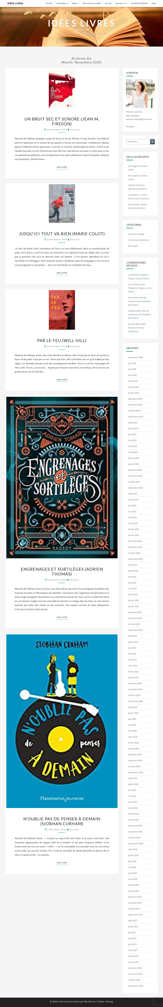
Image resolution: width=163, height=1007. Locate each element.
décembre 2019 (135, 754)
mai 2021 (132, 653)
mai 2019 (132, 796)
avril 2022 (132, 588)
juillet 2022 (133, 570)
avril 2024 (132, 446)
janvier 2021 (133, 677)
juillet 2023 (133, 499)
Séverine (75, 129)
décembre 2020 (135, 683)
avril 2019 (132, 802)
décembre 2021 (135, 612)
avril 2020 (132, 730)
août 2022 (132, 564)
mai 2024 (132, 440)
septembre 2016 (135, 985)
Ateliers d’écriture (139, 3)
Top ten (108, 3)
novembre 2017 (135, 902)
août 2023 (132, 493)
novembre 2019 (135, 760)
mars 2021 (133, 665)
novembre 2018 (135, 831)
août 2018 (132, 849)
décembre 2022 (135, 541)
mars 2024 (133, 452)
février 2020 (133, 742)
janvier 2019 (133, 819)
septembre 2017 (135, 914)
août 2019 (132, 778)
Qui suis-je (120, 3)
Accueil (49, 3)
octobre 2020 (134, 695)
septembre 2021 (135, 630)
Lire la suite (63, 167)
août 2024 (132, 422)
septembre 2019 (135, 772)
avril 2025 (132, 375)
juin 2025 (132, 363)
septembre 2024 (135, 416)
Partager (130, 126)
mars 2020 (133, 736)
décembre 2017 (135, 896)
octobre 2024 (134, 410)
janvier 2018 (133, 891)
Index (74, 3)
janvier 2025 (133, 393)
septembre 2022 (135, 559)
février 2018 (133, 885)
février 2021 (133, 671)
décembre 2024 (135, 398)
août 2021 (132, 636)
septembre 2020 (135, 701)
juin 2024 (132, 434)
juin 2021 (132, 647)
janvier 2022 (133, 606)
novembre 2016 (135, 974)
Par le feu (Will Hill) (62, 340)
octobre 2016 (134, 979)
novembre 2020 (135, 689)
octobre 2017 (134, 908)
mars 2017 (133, 950)
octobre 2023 (134, 481)
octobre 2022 (134, 553)
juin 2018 (132, 861)
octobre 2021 (134, 624)
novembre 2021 (135, 618)
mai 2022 (132, 582)
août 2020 (132, 707)
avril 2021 (132, 659)
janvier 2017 (133, 962)
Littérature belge (136, 234)
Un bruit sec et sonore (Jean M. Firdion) (61, 121)
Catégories (61, 3)
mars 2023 (133, 523)
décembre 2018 (135, 825)
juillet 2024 (133, 428)
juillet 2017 (133, 926)
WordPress (89, 1001)
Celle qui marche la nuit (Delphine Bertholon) (139, 301)
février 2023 (133, 529)
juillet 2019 (133, 784)
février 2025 (133, 387)
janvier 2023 (133, 535)
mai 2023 (132, 511)
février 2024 (133, 458)
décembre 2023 (135, 470)
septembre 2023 (135, 487)
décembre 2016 (135, 968)
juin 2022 (132, 576)
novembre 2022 (135, 547)
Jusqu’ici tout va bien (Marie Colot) (62, 233)
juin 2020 (132, 719)
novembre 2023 (135, 475)
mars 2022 (133, 594)
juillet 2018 (133, 855)
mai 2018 (132, 867)
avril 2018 (132, 873)
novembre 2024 (135, 404)
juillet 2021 (133, 642)
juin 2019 (132, 790)
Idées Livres (15, 3)
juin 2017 (132, 932)
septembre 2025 (135, 357)
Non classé (133, 245)
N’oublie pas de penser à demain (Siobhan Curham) (61, 821)
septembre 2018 (135, 843)
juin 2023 (132, 505)
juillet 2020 (133, 713)
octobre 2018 (134, 837)
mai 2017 (132, 938)
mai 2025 (132, 369)
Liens (154, 3)
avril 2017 (132, 944)
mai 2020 (132, 724)
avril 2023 (132, 517)
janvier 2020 (133, 748)
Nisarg (109, 1001)
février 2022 (133, 600)
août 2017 (132, 920)
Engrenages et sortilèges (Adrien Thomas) (62, 571)
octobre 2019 (134, 766)
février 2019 (133, 813)
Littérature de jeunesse (138, 240)
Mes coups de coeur (92, 3)
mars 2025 (133, 381)
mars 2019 (133, 808)
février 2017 (133, 956)
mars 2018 (133, 879)
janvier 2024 (133, 464)
